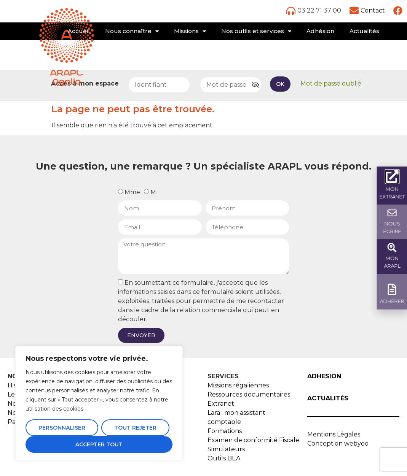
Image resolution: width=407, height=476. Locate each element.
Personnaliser (61, 427)
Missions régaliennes (238, 385)
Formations (224, 431)
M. (153, 192)
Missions (190, 31)
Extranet (220, 403)
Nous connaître (132, 31)
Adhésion (320, 31)
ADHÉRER (393, 301)
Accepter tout (99, 444)
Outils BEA (223, 458)
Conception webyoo (338, 443)
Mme (132, 192)
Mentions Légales (333, 434)
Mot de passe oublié (330, 83)
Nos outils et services (256, 31)
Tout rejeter (135, 427)
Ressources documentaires (248, 394)
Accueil (79, 31)
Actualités (364, 31)
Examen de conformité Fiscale (253, 440)
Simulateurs (226, 449)
